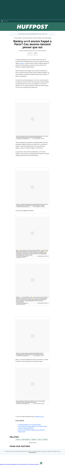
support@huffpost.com (32, 452)
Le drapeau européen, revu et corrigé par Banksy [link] (29, 424)
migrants (34, 439)
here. (49, 38)
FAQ (55, 451)
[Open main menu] (2, 21)
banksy (18, 439)
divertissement (26, 439)
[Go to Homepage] (41, 463)
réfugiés (45, 439)
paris (39, 439)
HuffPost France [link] (40, 416)
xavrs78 (31, 138)
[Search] (7, 21)
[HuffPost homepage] (16, 463)
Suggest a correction (32, 442)
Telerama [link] (22, 63)
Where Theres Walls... (32, 256)
